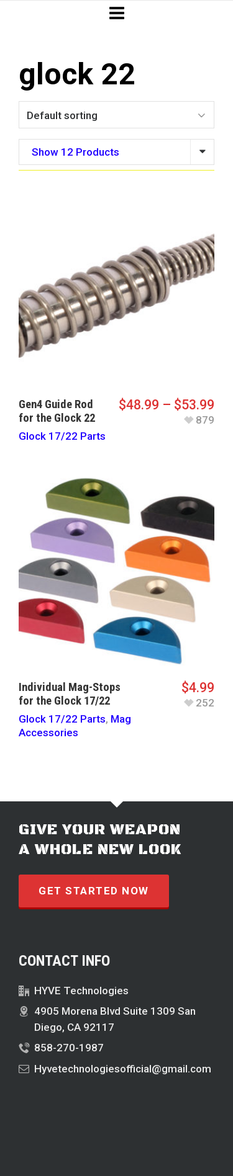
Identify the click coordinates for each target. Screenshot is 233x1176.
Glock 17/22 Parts (62, 436)
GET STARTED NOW (94, 890)
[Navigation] (116, 14)
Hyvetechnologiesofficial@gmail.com (122, 1068)
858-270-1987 (69, 1047)
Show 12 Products (75, 152)
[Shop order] (116, 114)
